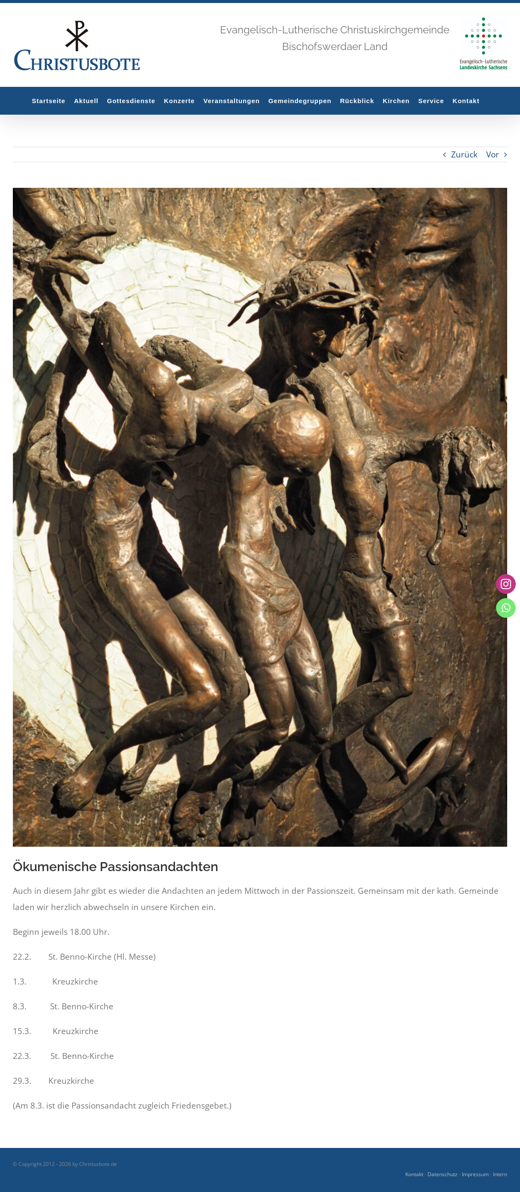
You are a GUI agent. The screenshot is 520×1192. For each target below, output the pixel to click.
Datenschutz (443, 1174)
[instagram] (506, 584)
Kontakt (414, 1174)
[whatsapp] (506, 608)
